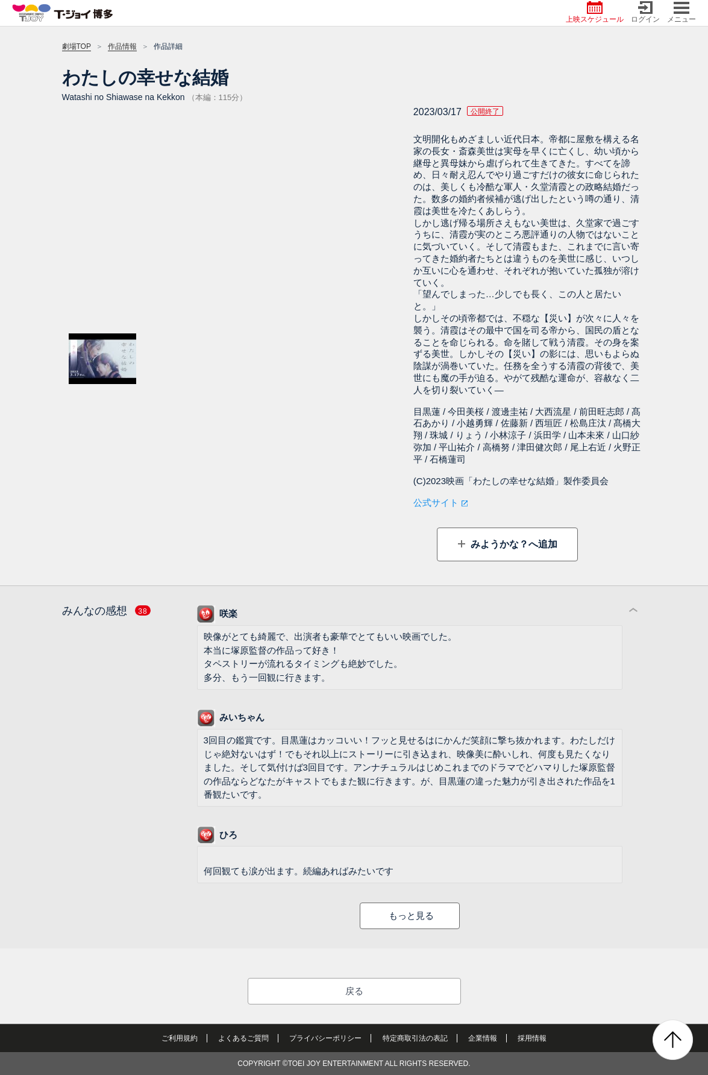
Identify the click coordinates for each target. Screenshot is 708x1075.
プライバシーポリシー (325, 1038)
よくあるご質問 (243, 1038)
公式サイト (436, 502)
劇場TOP (76, 46)
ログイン (645, 12)
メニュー (681, 12)
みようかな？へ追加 (512, 544)
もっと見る (411, 915)
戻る (354, 991)
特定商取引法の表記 (415, 1038)
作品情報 (122, 46)
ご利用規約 (179, 1038)
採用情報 (532, 1038)
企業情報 (482, 1038)
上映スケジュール (595, 12)
